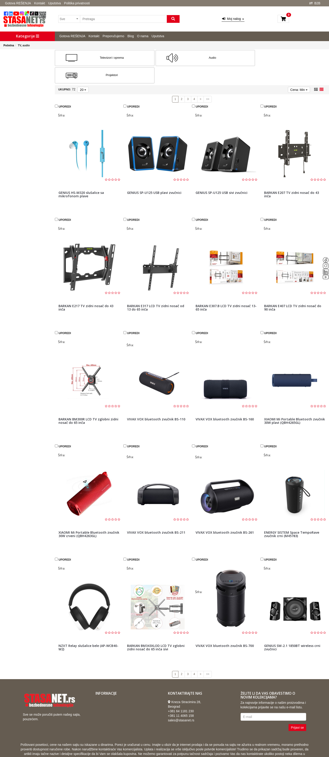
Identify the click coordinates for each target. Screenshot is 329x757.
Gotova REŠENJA (18, 3)
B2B (317, 3)
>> (207, 81)
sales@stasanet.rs (181, 703)
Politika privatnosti (77, 3)
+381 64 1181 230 (181, 694)
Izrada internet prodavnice (192, 748)
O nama (143, 36)
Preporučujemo (113, 36)
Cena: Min (299, 72)
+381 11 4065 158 (181, 698)
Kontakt (39, 3)
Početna (8, 45)
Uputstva (54, 3)
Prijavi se (297, 710)
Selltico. (219, 748)
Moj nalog (233, 19)
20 (83, 72)
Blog (130, 36)
